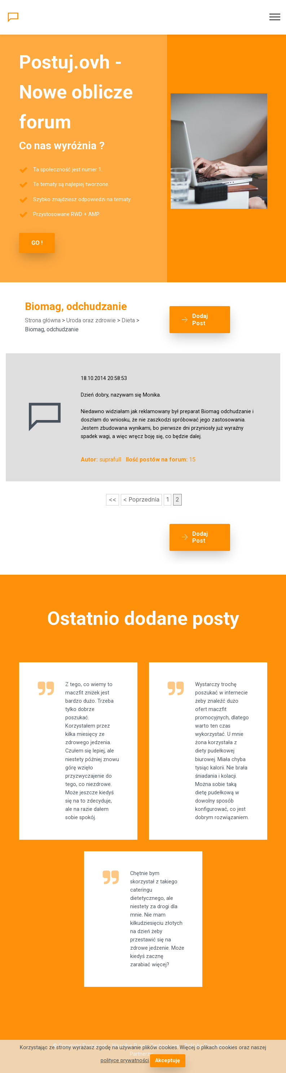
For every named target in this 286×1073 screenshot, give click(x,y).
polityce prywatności (125, 1060)
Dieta (128, 320)
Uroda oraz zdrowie (91, 320)
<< (112, 499)
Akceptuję (167, 1060)
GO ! (37, 242)
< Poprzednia (141, 499)
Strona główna (43, 320)
